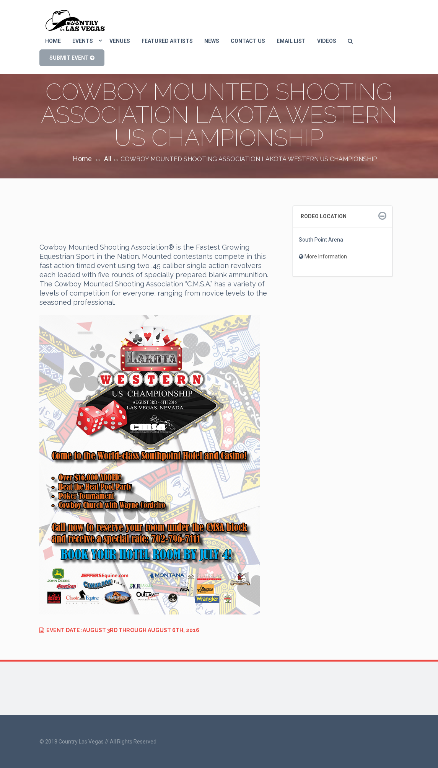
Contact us (248, 41)
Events (82, 41)
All (107, 159)
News (211, 41)
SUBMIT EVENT (71, 58)
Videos (326, 41)
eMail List (291, 41)
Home (53, 41)
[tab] (342, 216)
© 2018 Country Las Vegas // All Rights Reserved (97, 742)
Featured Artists (167, 41)
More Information (325, 256)
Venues (119, 41)
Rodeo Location (324, 216)
